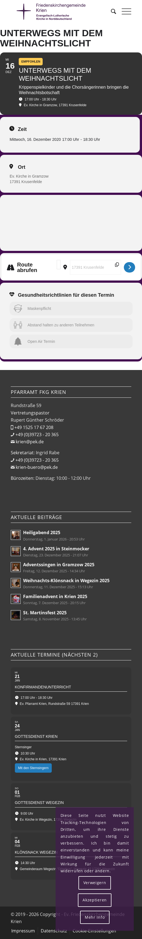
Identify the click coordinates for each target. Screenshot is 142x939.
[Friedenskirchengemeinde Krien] (59, 11)
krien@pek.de (30, 442)
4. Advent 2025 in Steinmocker (56, 549)
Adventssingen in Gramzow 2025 (58, 565)
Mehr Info (95, 917)
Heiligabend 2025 (41, 532)
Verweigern (94, 882)
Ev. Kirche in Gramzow (29, 176)
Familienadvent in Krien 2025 (55, 596)
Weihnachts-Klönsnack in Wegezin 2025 (66, 581)
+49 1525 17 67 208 (33, 427)
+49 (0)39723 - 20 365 (37, 434)
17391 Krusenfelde (26, 182)
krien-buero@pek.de (37, 467)
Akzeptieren (95, 899)
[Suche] (110, 11)
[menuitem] (110, 11)
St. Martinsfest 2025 (45, 613)
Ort (21, 167)
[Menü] (123, 11)
